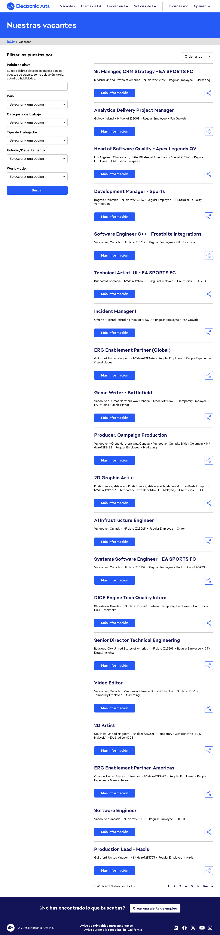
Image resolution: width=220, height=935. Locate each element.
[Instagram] (210, 928)
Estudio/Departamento (26, 151)
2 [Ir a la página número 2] (174, 887)
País (10, 96)
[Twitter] (193, 928)
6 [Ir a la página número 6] (198, 887)
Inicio (11, 42)
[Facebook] (184, 928)
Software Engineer (115, 811)
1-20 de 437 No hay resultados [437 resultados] (114, 887)
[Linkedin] (176, 928)
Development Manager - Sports (129, 192)
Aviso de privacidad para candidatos (106, 926)
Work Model (17, 169)
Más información (114, 93)
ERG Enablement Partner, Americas (134, 768)
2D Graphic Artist (114, 478)
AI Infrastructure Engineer (124, 521)
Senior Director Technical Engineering (137, 641)
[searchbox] (31, 105)
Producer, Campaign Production (130, 435)
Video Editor (108, 683)
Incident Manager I (115, 312)
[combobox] (37, 86)
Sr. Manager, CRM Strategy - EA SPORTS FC (143, 72)
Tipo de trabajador (22, 133)
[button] (209, 93)
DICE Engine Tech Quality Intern (130, 598)
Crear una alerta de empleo (155, 908)
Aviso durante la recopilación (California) (113, 930)
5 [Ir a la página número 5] (192, 887)
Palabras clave (18, 65)
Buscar (37, 190)
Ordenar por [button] (194, 57)
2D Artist (104, 726)
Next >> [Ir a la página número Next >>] (208, 887)
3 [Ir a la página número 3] (180, 887)
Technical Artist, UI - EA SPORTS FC (135, 273)
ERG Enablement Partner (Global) (132, 350)
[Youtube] (202, 928)
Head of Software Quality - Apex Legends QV (145, 149)
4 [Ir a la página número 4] (186, 887)
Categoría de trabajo (24, 115)
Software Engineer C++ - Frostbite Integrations (148, 234)
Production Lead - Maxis (121, 850)
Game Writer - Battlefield (123, 393)
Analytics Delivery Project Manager (134, 111)
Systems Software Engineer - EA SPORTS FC (145, 559)
